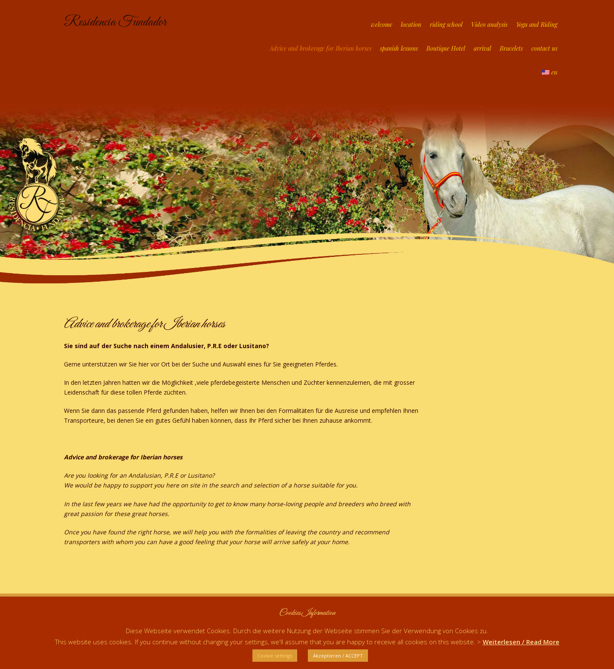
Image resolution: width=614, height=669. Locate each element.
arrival (482, 48)
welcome (381, 24)
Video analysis (489, 24)
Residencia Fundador (115, 22)
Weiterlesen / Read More (521, 641)
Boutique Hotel (445, 48)
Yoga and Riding (536, 24)
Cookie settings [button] (275, 655)
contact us (544, 48)
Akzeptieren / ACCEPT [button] (338, 655)
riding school (446, 24)
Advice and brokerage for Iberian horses (320, 48)
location (411, 24)
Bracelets (511, 48)
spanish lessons (399, 48)
